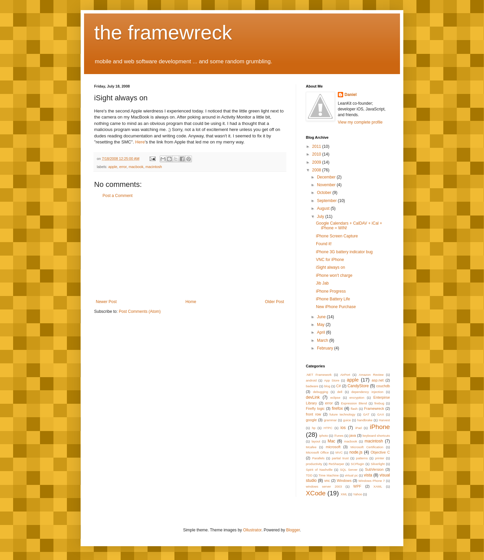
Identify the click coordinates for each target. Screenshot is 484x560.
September (327, 200)
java (352, 435)
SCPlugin (357, 464)
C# (338, 386)
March (323, 340)
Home (191, 301)
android (311, 380)
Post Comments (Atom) (140, 311)
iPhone (380, 426)
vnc (327, 481)
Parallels (318, 458)
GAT (366, 414)
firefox (337, 408)
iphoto (323, 435)
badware (312, 386)
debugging (320, 392)
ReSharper (336, 464)
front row (313, 414)
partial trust (340, 458)
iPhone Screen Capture (337, 236)
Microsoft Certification (367, 447)
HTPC (328, 428)
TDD (309, 475)
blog (327, 386)
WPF (357, 486)
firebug (379, 403)
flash (354, 408)
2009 (317, 162)
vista (368, 475)
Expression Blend (354, 403)
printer (379, 458)
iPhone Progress (331, 291)
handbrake (364, 420)
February (325, 348)
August (324, 208)
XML (343, 494)
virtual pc (351, 475)
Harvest (384, 420)
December (327, 177)
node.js (356, 452)
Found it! (324, 243)
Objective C (380, 452)
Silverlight (378, 464)
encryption (357, 397)
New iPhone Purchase (336, 306)
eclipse (335, 397)
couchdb (383, 386)
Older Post (274, 301)
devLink (313, 397)
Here (140, 141)
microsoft (333, 447)
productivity (314, 464)
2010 (317, 154)
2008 (317, 170)
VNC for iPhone (330, 259)
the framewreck (163, 32)
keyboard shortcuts (376, 435)
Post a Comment (117, 195)
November (327, 185)
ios (343, 427)
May (321, 324)
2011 (317, 146)
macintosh (154, 167)
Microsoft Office (317, 452)
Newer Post (106, 301)
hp (314, 428)
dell (339, 392)
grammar (330, 420)
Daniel (351, 94)
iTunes (338, 435)
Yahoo (357, 494)
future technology (342, 414)
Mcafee (311, 447)
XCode (316, 493)
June (322, 317)
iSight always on (330, 267)
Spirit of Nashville (319, 469)
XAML (377, 486)
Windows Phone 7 (371, 481)
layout (316, 441)
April (321, 332)
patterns (362, 458)
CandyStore (358, 386)
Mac (331, 441)
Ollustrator (252, 530)
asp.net (378, 380)
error (123, 167)
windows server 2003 (324, 486)
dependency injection (367, 392)
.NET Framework (319, 374)
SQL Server (348, 469)
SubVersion (374, 469)
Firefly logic (315, 408)
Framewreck (374, 408)
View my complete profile (360, 122)
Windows (344, 481)
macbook (136, 167)
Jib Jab (322, 283)
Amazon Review (371, 374)
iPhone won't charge (334, 275)
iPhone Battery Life (333, 299)
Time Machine (329, 475)
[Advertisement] (189, 249)
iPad (358, 428)
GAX (380, 414)
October (324, 192)
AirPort (345, 374)
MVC (338, 452)
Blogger (293, 530)
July (321, 216)
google (311, 420)
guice (347, 420)
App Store (331, 380)
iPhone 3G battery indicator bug (344, 252)
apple (112, 167)
